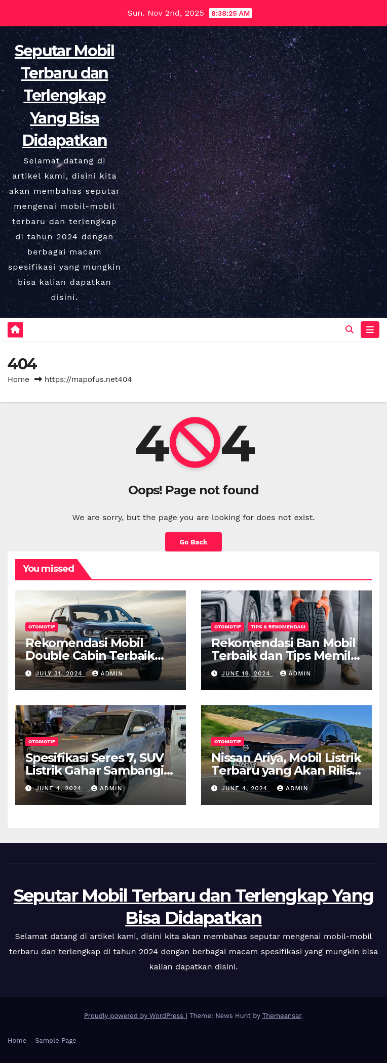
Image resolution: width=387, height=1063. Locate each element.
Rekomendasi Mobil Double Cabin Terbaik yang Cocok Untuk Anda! (98, 655)
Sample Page (55, 1040)
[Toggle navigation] (370, 329)
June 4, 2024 (59, 788)
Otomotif (41, 626)
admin (108, 673)
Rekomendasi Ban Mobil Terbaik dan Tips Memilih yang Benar (286, 655)
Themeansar (281, 1015)
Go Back (193, 542)
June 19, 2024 (247, 673)
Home (18, 379)
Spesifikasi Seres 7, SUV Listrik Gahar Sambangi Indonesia (94, 770)
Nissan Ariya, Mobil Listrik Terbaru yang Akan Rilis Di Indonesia (286, 770)
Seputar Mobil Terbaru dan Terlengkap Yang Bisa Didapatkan (64, 95)
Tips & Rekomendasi (278, 626)
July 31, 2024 (60, 673)
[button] (349, 329)
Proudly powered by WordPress (135, 1015)
